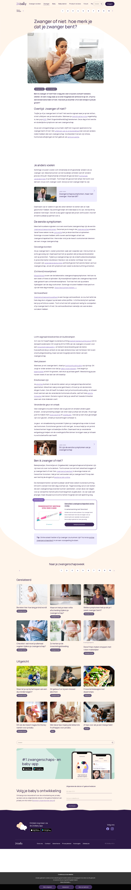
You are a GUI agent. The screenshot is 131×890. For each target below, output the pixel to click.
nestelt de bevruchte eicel (80, 341)
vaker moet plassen (68, 368)
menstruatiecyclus (79, 116)
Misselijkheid (39, 275)
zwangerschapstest (65, 471)
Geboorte (87, 695)
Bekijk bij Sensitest (79, 524)
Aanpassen (65, 887)
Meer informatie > (65, 882)
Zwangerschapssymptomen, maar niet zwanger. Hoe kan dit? (76, 195)
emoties (39, 384)
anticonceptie (73, 137)
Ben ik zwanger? (51, 89)
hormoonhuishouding (73, 365)
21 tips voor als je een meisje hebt (98, 725)
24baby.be (86, 843)
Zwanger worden (35, 4)
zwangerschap (83, 229)
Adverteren (56, 843)
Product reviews (75, 4)
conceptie (58, 232)
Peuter (87, 728)
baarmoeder (39, 371)
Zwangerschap (39, 89)
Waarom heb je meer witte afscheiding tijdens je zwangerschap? (61, 610)
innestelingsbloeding (46, 347)
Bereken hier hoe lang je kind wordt (32, 607)
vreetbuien (67, 415)
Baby (54, 4)
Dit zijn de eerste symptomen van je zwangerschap (74, 448)
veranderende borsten (54, 263)
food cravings (55, 415)
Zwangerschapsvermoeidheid (46, 297)
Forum (86, 4)
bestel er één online (62, 477)
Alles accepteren (84, 887)
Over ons (40, 843)
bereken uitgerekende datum (43, 800)
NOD (45, 119)
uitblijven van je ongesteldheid (67, 131)
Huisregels (77, 843)
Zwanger (46, 4)
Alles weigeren (47, 887)
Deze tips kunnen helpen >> (66, 287)
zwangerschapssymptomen (45, 229)
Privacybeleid (66, 843)
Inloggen (110, 4)
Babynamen (62, 4)
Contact (47, 843)
